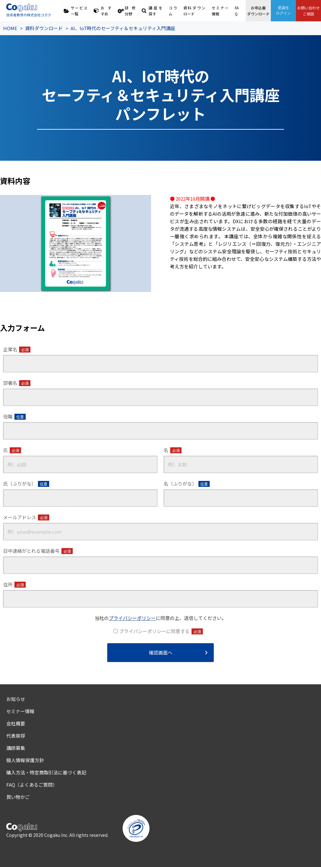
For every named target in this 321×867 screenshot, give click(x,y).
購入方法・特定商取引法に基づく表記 (46, 772)
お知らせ (15, 699)
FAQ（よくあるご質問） (31, 784)
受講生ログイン (283, 10)
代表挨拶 (15, 735)
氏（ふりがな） (26, 483)
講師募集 (15, 748)
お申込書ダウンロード (258, 10)
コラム (173, 10)
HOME (10, 28)
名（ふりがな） (187, 483)
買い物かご (18, 797)
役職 (14, 416)
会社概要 (15, 723)
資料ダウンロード (194, 10)
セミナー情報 (220, 10)
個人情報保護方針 (25, 760)
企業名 (16, 349)
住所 (14, 584)
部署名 (16, 383)
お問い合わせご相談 (308, 10)
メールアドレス (26, 517)
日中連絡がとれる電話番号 (38, 550)
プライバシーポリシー (132, 618)
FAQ (237, 10)
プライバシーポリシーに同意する (161, 631)
